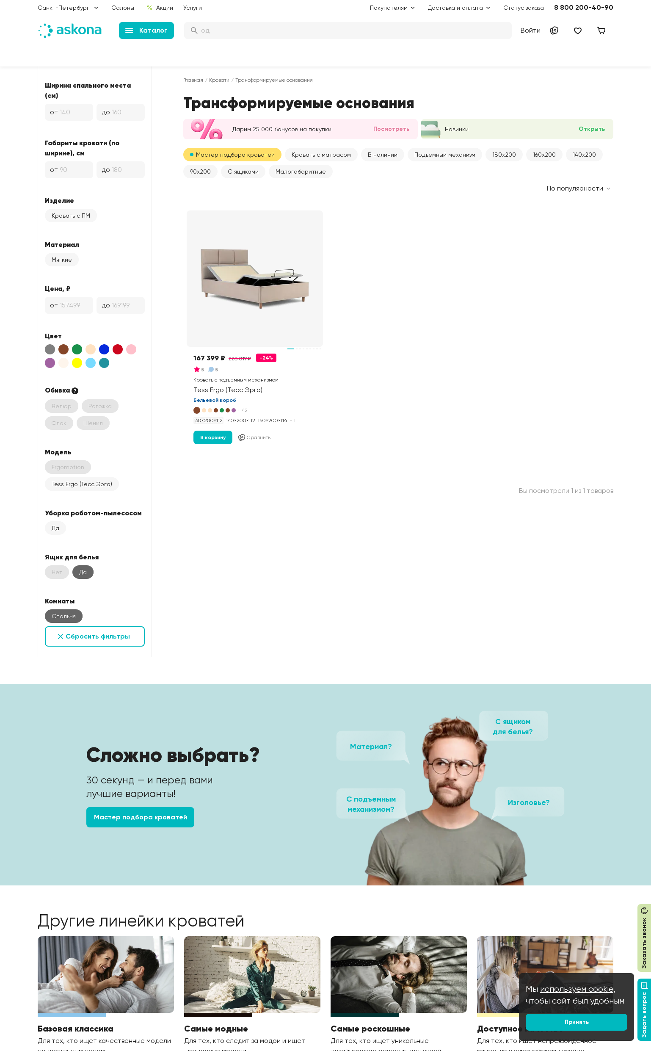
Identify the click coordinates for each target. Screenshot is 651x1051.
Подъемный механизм (444, 154)
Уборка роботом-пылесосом (93, 513)
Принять (577, 1022)
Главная (193, 80)
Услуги (192, 7)
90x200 (200, 171)
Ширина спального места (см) (88, 90)
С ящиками (243, 171)
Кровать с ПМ (71, 215)
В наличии (382, 154)
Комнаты (59, 601)
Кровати (219, 80)
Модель (58, 452)
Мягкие (62, 259)
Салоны (122, 7)
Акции (159, 7)
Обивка (62, 390)
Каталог (146, 30)
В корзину (213, 437)
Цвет (53, 336)
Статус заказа (523, 7)
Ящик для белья (72, 557)
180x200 (504, 154)
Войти (531, 30)
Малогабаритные (301, 171)
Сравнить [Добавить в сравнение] (253, 437)
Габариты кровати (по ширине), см (82, 147)
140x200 (584, 154)
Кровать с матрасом (321, 154)
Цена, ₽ (58, 288)
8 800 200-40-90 (583, 7)
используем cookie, (577, 989)
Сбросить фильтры (98, 636)
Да (55, 528)
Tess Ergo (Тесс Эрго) (82, 484)
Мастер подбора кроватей (235, 154)
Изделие (59, 200)
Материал (62, 244)
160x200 (544, 154)
